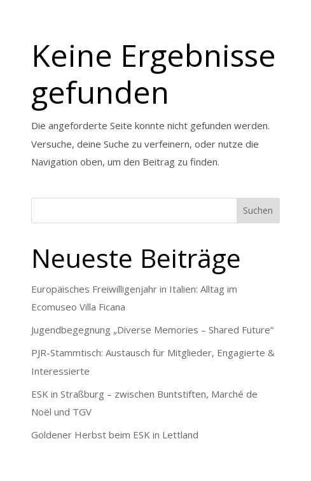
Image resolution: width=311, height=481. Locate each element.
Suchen (258, 210)
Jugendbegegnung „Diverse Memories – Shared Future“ (152, 329)
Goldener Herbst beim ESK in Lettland (114, 434)
